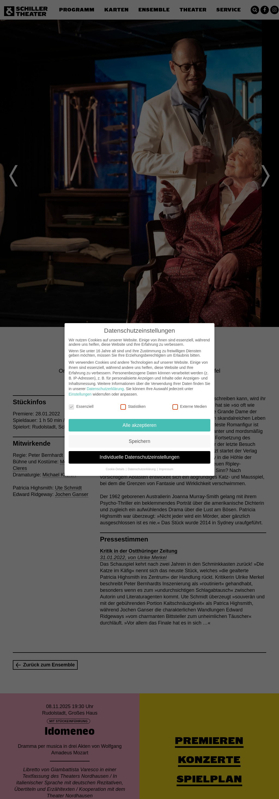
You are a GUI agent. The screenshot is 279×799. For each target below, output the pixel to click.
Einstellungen (80, 392)
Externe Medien (189, 405)
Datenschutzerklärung (105, 387)
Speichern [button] (139, 439)
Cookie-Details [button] (115, 467)
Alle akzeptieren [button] (140, 423)
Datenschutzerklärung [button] (142, 467)
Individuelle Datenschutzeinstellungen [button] (140, 455)
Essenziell (81, 405)
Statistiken (133, 405)
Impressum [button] (166, 467)
